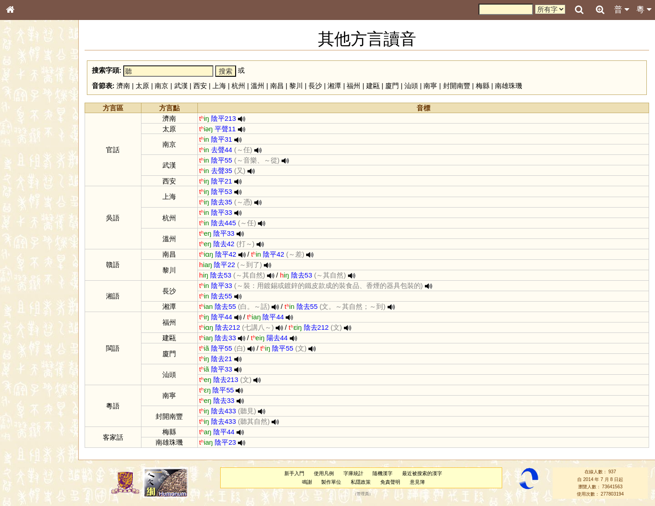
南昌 (277, 85)
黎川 (296, 85)
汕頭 (411, 85)
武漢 (181, 85)
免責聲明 (390, 482)
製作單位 (331, 482)
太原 (142, 85)
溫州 (257, 85)
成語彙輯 (22, 302)
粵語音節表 (25, 181)
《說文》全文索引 (33, 285)
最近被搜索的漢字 (422, 473)
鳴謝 (307, 482)
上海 (219, 85)
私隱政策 (361, 482)
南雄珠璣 (508, 85)
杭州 (238, 85)
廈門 (392, 85)
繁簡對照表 (25, 311)
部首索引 (22, 122)
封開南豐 (456, 85)
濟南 (123, 85)
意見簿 (417, 482)
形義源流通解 (27, 157)
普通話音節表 (27, 252)
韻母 (30, 243)
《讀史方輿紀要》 (33, 294)
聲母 (18, 243)
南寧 (430, 85)
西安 (200, 85)
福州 (353, 85)
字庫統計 (353, 473)
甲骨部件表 (25, 139)
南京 (161, 85)
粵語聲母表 (25, 189)
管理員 (363, 494)
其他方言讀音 (27, 261)
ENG (40, 100)
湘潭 (334, 85)
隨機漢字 (383, 473)
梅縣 (482, 85)
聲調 (43, 243)
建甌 (373, 85)
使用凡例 (324, 473)
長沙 (315, 85)
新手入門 (294, 473)
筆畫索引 (22, 130)
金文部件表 (25, 148)
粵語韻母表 (25, 198)
